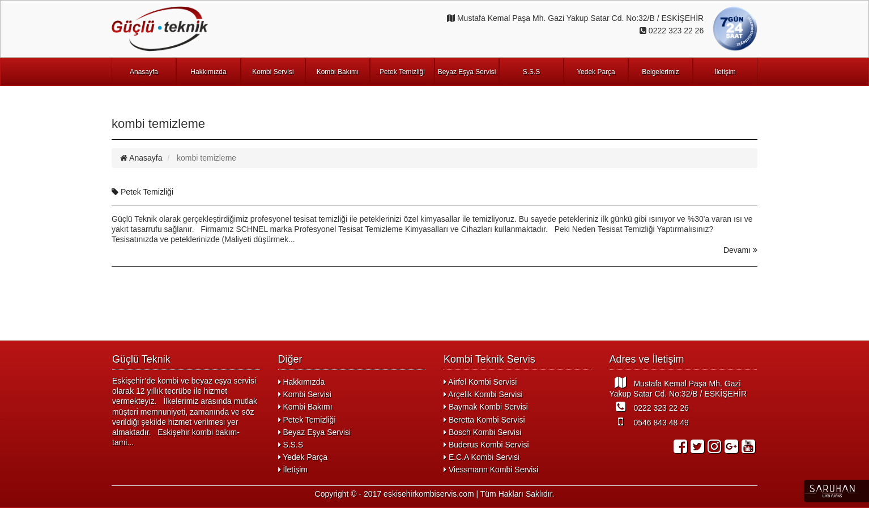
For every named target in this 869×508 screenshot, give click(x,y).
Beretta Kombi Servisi (484, 419)
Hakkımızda (208, 72)
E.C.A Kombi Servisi (481, 457)
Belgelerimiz (660, 72)
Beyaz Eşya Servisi (467, 72)
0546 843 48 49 (649, 421)
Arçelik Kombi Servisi (483, 394)
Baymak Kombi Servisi (486, 406)
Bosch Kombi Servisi (482, 432)
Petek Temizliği (402, 72)
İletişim (724, 72)
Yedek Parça (596, 72)
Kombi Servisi (272, 72)
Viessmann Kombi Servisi (491, 469)
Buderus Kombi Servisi (486, 444)
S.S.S (531, 72)
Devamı (740, 250)
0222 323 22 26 (649, 406)
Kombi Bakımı (338, 72)
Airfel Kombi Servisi (480, 381)
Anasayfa (144, 72)
